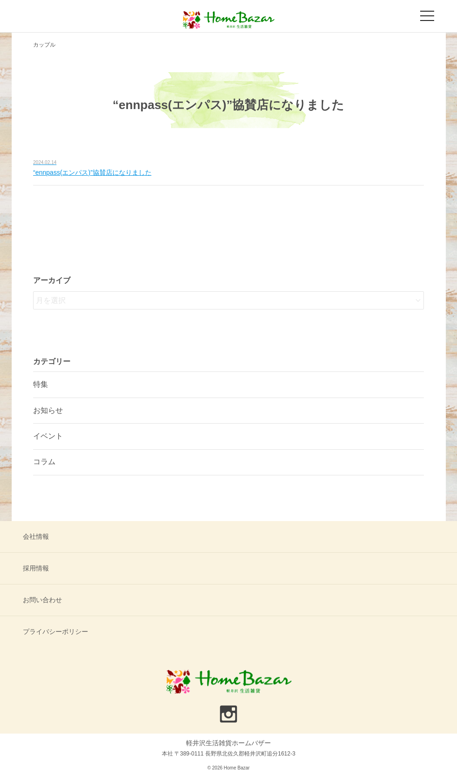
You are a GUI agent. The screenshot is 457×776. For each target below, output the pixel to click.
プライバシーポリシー (55, 631)
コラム (44, 462)
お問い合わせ (42, 600)
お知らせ (48, 410)
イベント (48, 436)
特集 (40, 384)
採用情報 (36, 568)
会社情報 (36, 536)
